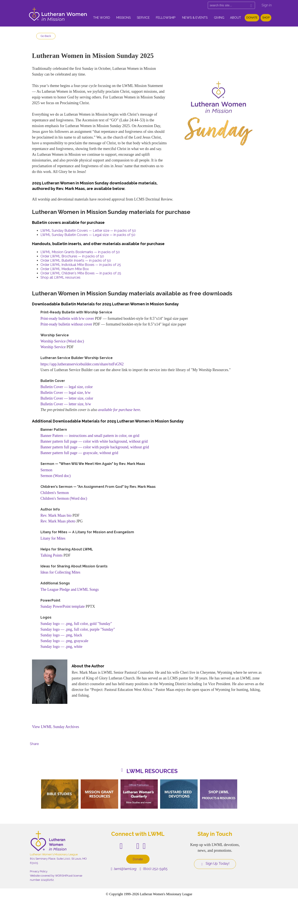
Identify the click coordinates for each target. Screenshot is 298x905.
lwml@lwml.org (123, 869)
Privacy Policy (38, 871)
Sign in (267, 5)
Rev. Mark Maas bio (56, 515)
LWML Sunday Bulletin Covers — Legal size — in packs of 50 (87, 235)
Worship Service (53, 347)
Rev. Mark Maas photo (57, 521)
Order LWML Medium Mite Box (64, 269)
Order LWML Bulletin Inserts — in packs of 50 (75, 260)
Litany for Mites (52, 538)
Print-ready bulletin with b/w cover (67, 318)
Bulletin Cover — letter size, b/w (65, 404)
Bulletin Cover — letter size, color (66, 398)
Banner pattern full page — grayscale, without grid (79, 453)
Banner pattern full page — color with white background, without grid (94, 441)
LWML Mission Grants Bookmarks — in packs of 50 (80, 252)
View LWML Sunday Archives (55, 727)
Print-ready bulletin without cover (66, 324)
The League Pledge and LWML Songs (69, 589)
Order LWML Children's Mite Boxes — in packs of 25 (80, 273)
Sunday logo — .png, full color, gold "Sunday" (76, 624)
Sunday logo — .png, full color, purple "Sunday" (77, 629)
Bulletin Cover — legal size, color (66, 387)
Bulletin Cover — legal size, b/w (65, 392)
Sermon (46, 470)
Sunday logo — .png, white (61, 646)
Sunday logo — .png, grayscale (64, 641)
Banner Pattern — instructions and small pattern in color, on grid (89, 436)
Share (34, 744)
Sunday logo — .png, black (61, 635)
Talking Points (51, 555)
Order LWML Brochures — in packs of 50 (72, 256)
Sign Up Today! (215, 864)
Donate (252, 17)
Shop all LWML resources (60, 277)
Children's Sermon (54, 493)
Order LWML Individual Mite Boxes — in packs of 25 (80, 265)
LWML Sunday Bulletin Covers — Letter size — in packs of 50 (88, 231)
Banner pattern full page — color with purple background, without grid (94, 447)
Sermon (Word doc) (55, 476)
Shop (266, 17)
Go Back (46, 36)
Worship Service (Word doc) (62, 341)
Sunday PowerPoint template (62, 606)
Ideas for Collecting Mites (60, 572)
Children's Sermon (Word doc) (63, 498)
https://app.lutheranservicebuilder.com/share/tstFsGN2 (82, 364)
